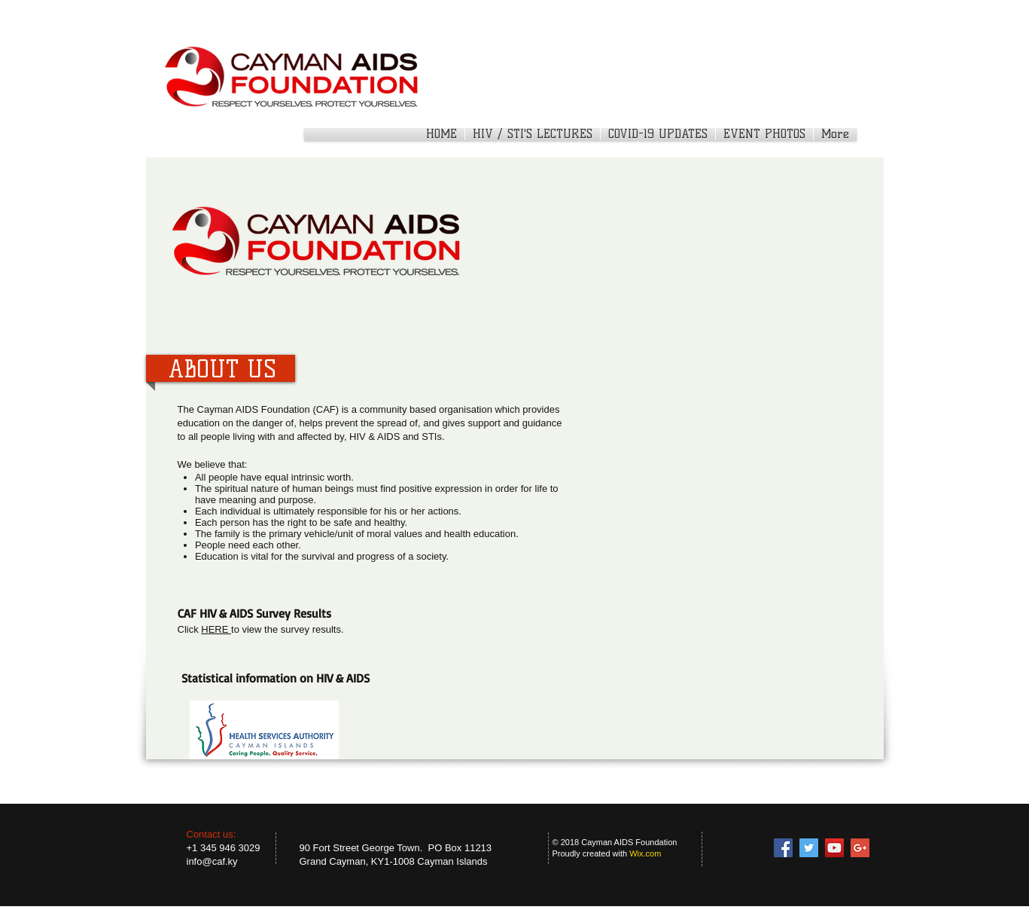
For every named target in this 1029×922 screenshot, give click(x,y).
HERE (216, 629)
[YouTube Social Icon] (834, 847)
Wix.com (645, 853)
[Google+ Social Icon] (860, 847)
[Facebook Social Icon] (783, 847)
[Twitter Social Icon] (808, 847)
